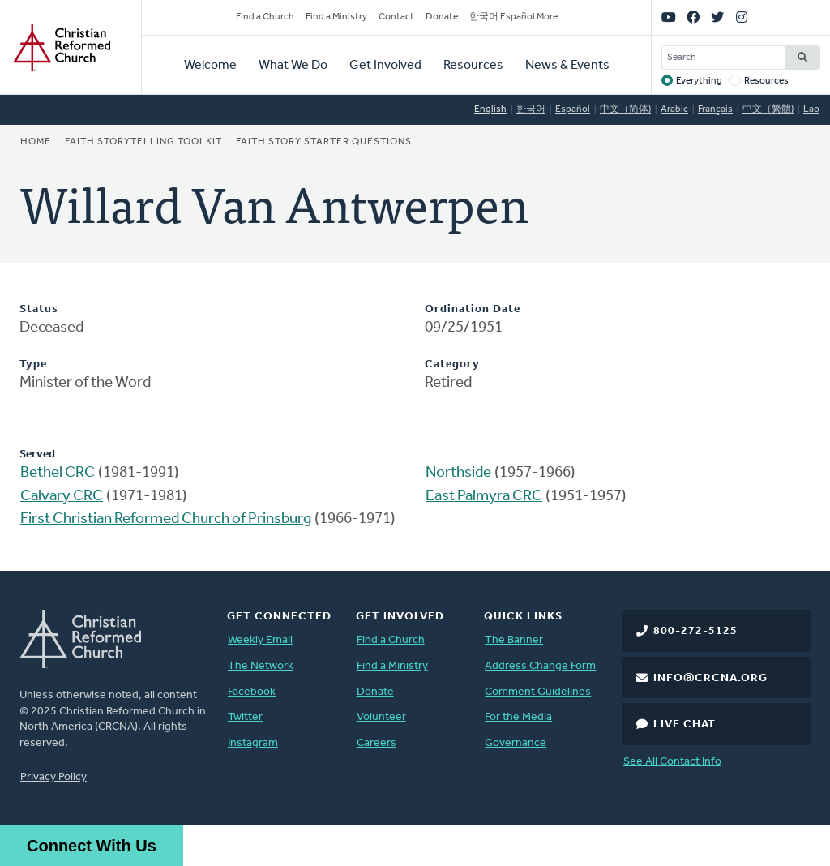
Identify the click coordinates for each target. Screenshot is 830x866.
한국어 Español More (513, 17)
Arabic (674, 109)
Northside (458, 473)
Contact (396, 17)
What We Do (293, 65)
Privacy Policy (53, 777)
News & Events (567, 65)
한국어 (530, 109)
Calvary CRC (61, 496)
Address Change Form (540, 666)
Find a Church (265, 17)
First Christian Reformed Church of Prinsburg (165, 519)
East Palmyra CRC (484, 496)
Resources (473, 65)
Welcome (210, 65)
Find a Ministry (336, 17)
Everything (699, 81)
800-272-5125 (695, 631)
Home (35, 142)
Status (38, 309)
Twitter (245, 717)
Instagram (253, 743)
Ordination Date (472, 309)
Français (715, 109)
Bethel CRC (57, 473)
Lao (811, 109)
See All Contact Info (672, 762)
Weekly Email (260, 640)
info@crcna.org (710, 678)
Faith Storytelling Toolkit (143, 142)
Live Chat (684, 724)
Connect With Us (91, 846)
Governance (515, 743)
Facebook (252, 692)
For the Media (518, 717)
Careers (376, 743)
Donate (442, 17)
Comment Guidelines (538, 692)
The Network (260, 666)
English (490, 109)
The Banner (514, 640)
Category (452, 364)
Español (572, 109)
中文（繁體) (768, 109)
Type (33, 364)
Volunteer (381, 717)
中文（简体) (625, 109)
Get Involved (385, 65)
